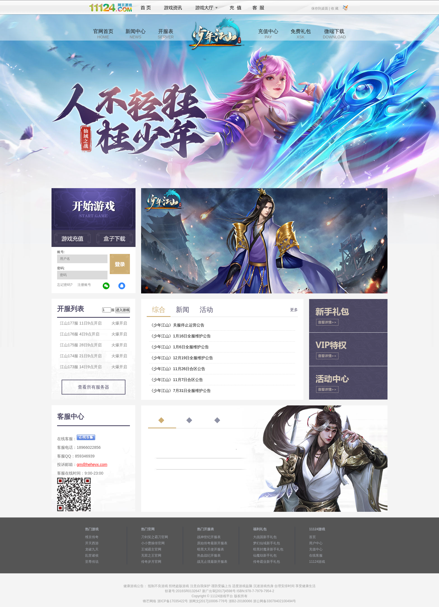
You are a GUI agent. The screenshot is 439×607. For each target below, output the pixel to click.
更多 (294, 309)
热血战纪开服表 (209, 555)
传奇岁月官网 (151, 562)
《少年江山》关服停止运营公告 (177, 325)
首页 (146, 7)
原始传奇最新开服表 (212, 543)
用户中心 (316, 543)
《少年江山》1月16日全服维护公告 (180, 336)
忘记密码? (65, 285)
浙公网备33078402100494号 (274, 601)
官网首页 (103, 34)
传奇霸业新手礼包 (266, 562)
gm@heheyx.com (92, 464)
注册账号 (84, 285)
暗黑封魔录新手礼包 (268, 549)
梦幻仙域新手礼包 (266, 543)
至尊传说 (92, 562)
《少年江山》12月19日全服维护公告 (181, 358)
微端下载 (334, 34)
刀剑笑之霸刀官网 (154, 537)
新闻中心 (135, 34)
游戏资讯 (173, 7)
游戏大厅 (205, 7)
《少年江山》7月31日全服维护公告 (180, 390)
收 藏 (334, 8)
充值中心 (268, 34)
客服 (258, 7)
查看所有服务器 (93, 387)
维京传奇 (92, 537)
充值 (235, 7)
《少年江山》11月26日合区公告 (177, 368)
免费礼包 (301, 34)
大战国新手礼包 (265, 537)
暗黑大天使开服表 (210, 549)
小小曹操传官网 (153, 543)
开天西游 (92, 543)
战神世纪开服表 (209, 537)
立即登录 (120, 264)
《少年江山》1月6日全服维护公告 (179, 347)
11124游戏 (317, 562)
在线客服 (316, 555)
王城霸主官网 (151, 549)
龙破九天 (92, 549)
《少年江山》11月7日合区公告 (176, 379)
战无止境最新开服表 (212, 562)
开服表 (166, 34)
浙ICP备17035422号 (172, 601)
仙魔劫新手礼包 (265, 555)
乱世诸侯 (92, 555)
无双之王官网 (151, 555)
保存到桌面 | (321, 8)
